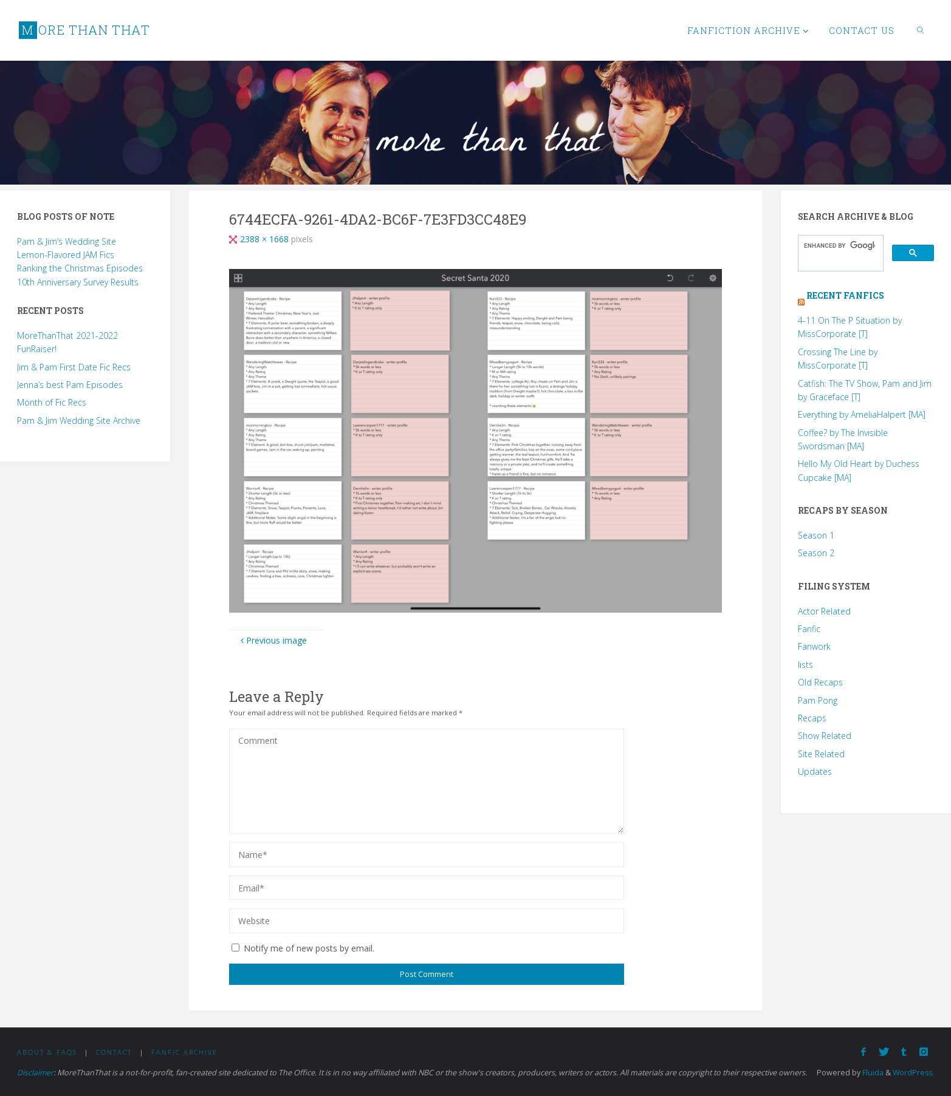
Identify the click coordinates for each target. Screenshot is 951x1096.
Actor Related (824, 611)
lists (805, 664)
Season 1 (816, 535)
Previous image (272, 640)
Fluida (870, 1072)
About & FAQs (47, 1052)
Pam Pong (817, 700)
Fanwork (814, 646)
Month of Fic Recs (51, 402)
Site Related (821, 754)
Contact (114, 1052)
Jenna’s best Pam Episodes (70, 384)
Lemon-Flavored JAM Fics (65, 254)
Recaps (812, 718)
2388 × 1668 (265, 239)
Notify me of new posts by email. (309, 948)
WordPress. (912, 1072)
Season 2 (816, 553)
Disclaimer (35, 1072)
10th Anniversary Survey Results (78, 282)
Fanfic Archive (184, 1052)
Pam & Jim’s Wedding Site (66, 241)
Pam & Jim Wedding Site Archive (78, 420)
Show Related (824, 735)
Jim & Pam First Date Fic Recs (74, 367)
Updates (815, 771)
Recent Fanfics (845, 295)
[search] (839, 246)
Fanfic (809, 629)
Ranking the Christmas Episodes (80, 268)
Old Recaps (820, 682)
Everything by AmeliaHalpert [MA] (861, 414)
